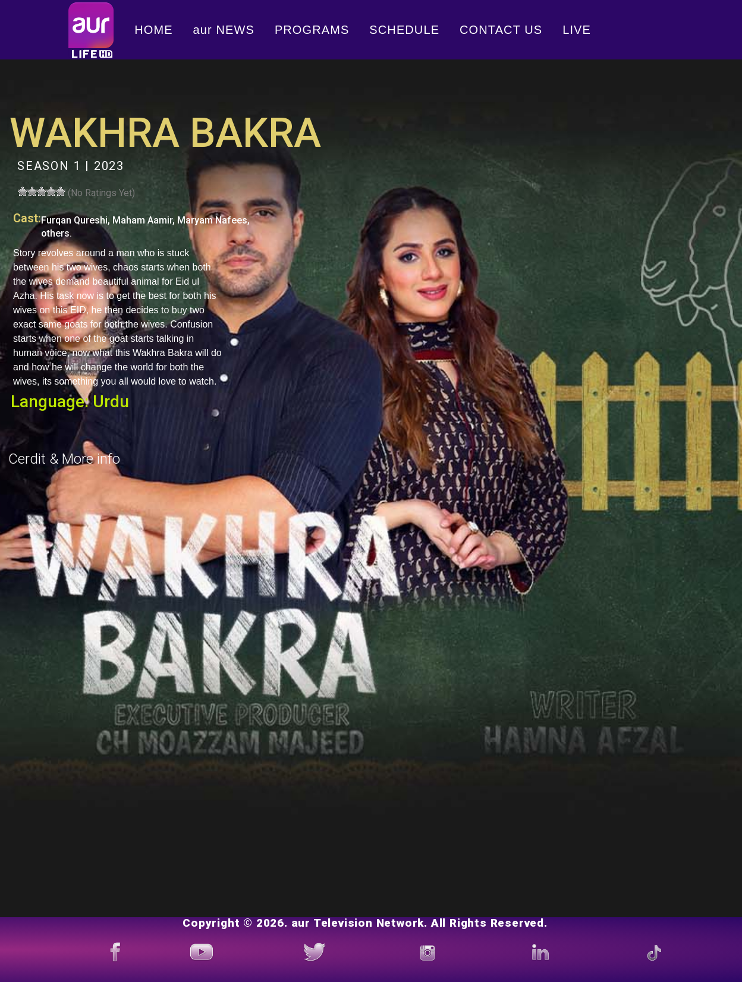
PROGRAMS (312, 29)
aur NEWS (223, 29)
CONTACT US (501, 29)
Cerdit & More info (64, 459)
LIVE (576, 29)
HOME (153, 29)
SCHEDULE (404, 29)
